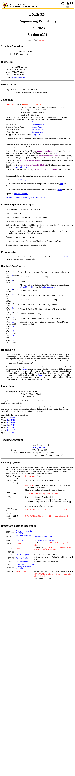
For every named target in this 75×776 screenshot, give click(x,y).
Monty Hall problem (27, 287)
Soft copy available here (20, 167)
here (57, 153)
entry (62, 184)
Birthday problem (48, 287)
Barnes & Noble (38, 124)
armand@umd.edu (18, 77)
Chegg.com (36, 134)
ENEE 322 (67, 257)
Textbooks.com (37, 132)
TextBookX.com (38, 129)
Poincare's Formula (21, 194)
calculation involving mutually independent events (26, 198)
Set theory (22, 180)
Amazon (35, 122)
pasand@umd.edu (38, 448)
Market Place (37, 127)
